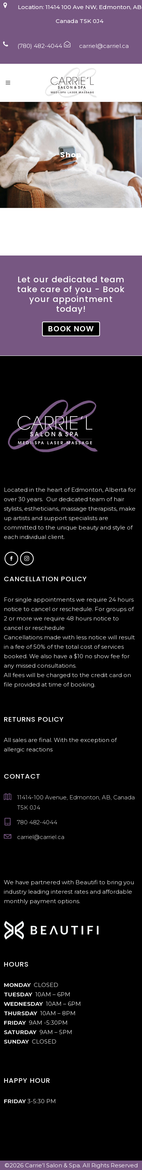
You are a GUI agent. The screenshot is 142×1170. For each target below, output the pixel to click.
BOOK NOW (71, 328)
